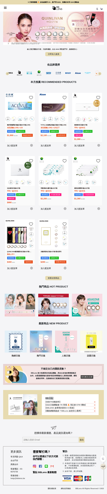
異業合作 (14, 464)
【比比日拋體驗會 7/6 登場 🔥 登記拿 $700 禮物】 (65, 405)
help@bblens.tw (18, 478)
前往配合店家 (87, 377)
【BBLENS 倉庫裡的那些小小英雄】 (59, 408)
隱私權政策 (52, 488)
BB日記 (49, 398)
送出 (82, 440)
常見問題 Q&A (17, 457)
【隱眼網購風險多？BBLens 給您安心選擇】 (63, 411)
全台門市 (14, 461)
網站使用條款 (66, 488)
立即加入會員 (53, 54)
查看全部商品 (53, 278)
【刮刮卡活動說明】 (52, 402)
